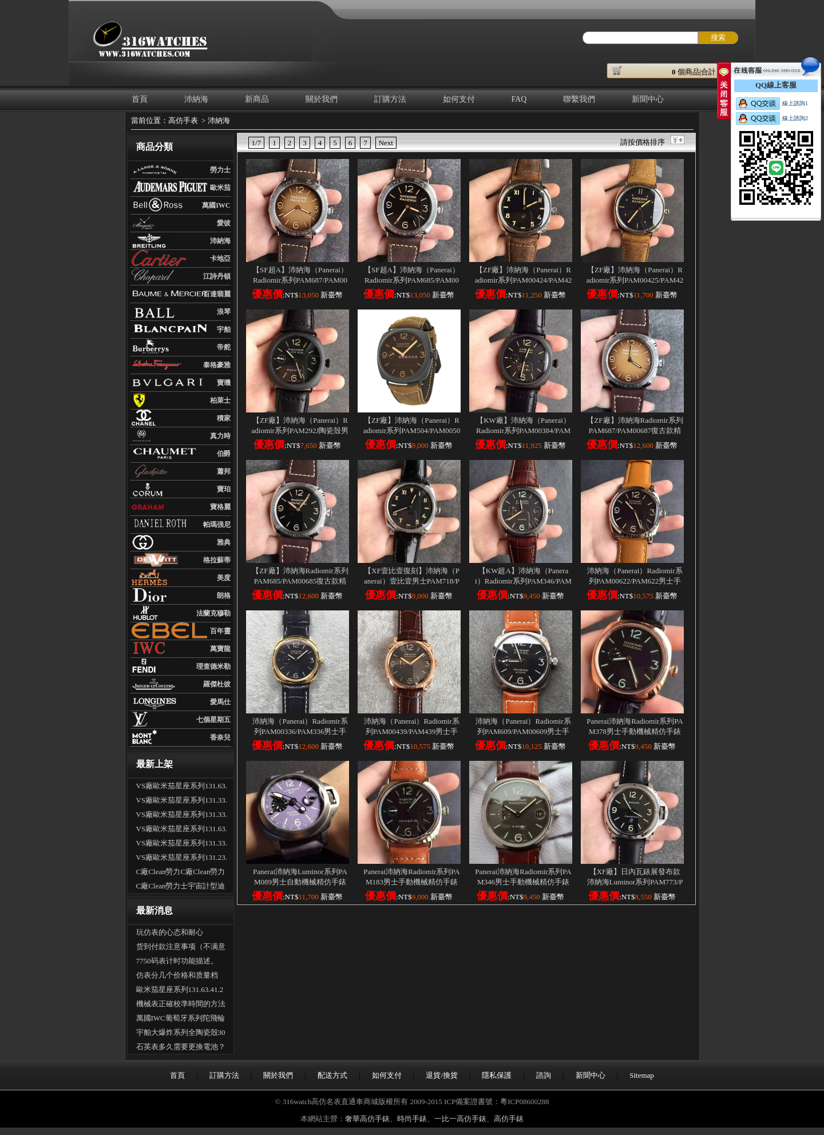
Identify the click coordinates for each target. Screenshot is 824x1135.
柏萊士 (220, 400)
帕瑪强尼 (217, 525)
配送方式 (332, 1075)
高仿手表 (183, 120)
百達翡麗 (217, 294)
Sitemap (641, 1075)
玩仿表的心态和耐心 (169, 932)
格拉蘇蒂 (217, 560)
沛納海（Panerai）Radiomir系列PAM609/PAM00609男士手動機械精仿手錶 (523, 731)
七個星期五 (213, 720)
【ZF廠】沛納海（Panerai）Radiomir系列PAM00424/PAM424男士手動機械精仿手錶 (523, 280)
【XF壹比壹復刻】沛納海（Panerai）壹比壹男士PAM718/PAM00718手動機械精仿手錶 (411, 581)
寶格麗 (220, 507)
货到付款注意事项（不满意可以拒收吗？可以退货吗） (180, 948)
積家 (224, 418)
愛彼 (224, 223)
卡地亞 (220, 259)
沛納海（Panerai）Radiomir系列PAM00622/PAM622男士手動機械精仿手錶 (634, 581)
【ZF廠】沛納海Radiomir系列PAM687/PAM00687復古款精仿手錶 (635, 430)
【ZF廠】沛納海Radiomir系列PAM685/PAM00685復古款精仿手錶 (300, 581)
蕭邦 (224, 471)
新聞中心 (648, 99)
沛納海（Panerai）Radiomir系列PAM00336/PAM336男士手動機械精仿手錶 (299, 731)
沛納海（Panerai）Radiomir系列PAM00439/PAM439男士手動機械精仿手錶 (411, 731)
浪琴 (224, 312)
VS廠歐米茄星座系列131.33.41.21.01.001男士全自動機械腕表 (182, 801)
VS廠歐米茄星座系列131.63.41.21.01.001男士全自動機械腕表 (182, 830)
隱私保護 (497, 1075)
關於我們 (322, 99)
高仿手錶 (509, 1118)
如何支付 (459, 99)
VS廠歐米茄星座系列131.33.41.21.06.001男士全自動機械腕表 (182, 816)
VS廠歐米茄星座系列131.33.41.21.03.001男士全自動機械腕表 (182, 844)
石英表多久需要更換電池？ (180, 1046)
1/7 (257, 142)
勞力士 (220, 170)
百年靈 (220, 631)
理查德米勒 (213, 666)
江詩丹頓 (217, 276)
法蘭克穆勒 (213, 613)
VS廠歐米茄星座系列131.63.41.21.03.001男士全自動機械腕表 (182, 787)
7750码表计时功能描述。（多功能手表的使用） (177, 962)
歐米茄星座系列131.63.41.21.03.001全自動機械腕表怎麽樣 (180, 991)
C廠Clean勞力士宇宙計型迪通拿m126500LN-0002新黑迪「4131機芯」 (180, 887)
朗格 (224, 596)
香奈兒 (220, 737)
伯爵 (224, 454)
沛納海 (196, 99)
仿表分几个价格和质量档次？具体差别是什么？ (177, 976)
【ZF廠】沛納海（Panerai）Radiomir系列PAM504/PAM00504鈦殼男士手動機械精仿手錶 (412, 430)
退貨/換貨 (442, 1075)
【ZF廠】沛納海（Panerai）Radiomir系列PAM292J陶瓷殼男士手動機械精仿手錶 (300, 430)
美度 (224, 578)
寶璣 (224, 383)
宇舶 (224, 330)
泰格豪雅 (217, 365)
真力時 (220, 436)
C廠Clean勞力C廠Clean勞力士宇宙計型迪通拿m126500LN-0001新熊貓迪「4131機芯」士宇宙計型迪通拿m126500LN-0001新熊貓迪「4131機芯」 (182, 873)
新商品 (257, 99)
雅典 (224, 542)
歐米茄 (220, 188)
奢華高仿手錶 (367, 1118)
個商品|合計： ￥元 (708, 72)
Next (386, 142)
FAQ (519, 99)
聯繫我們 (579, 99)
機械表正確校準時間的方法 (180, 1003)
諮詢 (543, 1075)
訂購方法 (390, 99)
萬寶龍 (220, 649)
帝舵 (224, 347)
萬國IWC (216, 205)
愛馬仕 (220, 702)
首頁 (140, 99)
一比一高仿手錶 (460, 1118)
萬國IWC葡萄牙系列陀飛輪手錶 (180, 1019)
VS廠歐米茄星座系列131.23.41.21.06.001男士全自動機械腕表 (182, 858)
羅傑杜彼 (217, 684)
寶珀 (224, 489)
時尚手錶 (412, 1118)
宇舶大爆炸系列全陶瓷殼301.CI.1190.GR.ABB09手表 (180, 1033)
